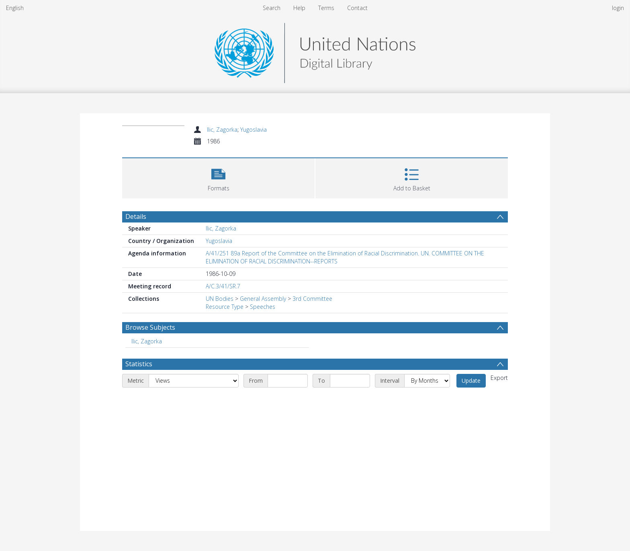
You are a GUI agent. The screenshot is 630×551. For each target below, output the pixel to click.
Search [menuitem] (271, 8)
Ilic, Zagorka (222, 129)
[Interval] (427, 381)
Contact (357, 8)
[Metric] (194, 381)
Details (135, 216)
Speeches (262, 306)
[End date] (350, 381)
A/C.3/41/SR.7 (223, 286)
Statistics (138, 363)
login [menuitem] (618, 8)
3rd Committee (312, 298)
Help (299, 8)
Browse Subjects (150, 327)
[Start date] (288, 381)
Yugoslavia (253, 129)
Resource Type (224, 306)
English (15, 8)
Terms (326, 8)
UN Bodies (219, 298)
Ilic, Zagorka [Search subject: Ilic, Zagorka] (146, 341)
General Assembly (263, 298)
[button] (218, 177)
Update (471, 380)
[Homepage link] (315, 50)
